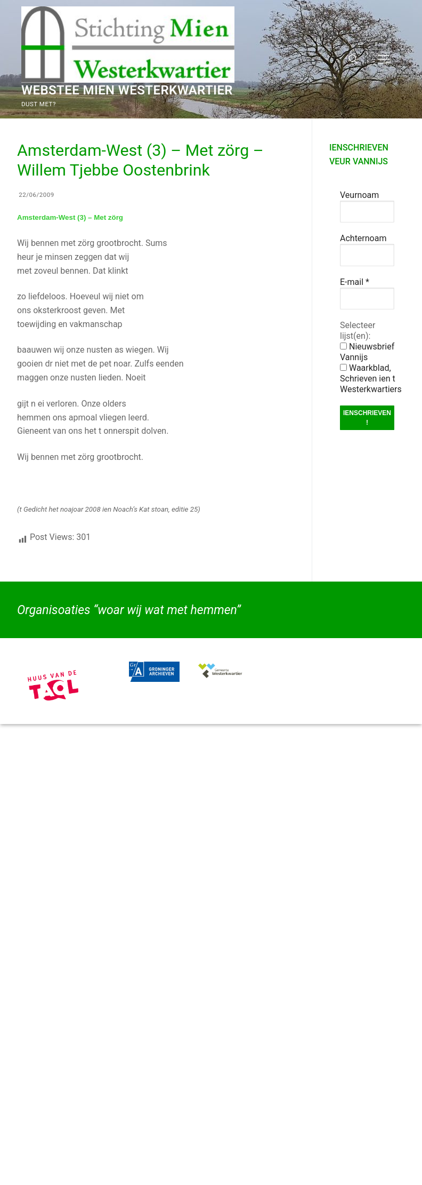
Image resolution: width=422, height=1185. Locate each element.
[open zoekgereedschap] (353, 59)
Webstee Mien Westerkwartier (127, 90)
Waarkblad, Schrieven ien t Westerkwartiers (371, 378)
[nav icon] (384, 59)
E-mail (354, 282)
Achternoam (363, 238)
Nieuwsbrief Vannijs (367, 351)
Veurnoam (359, 195)
